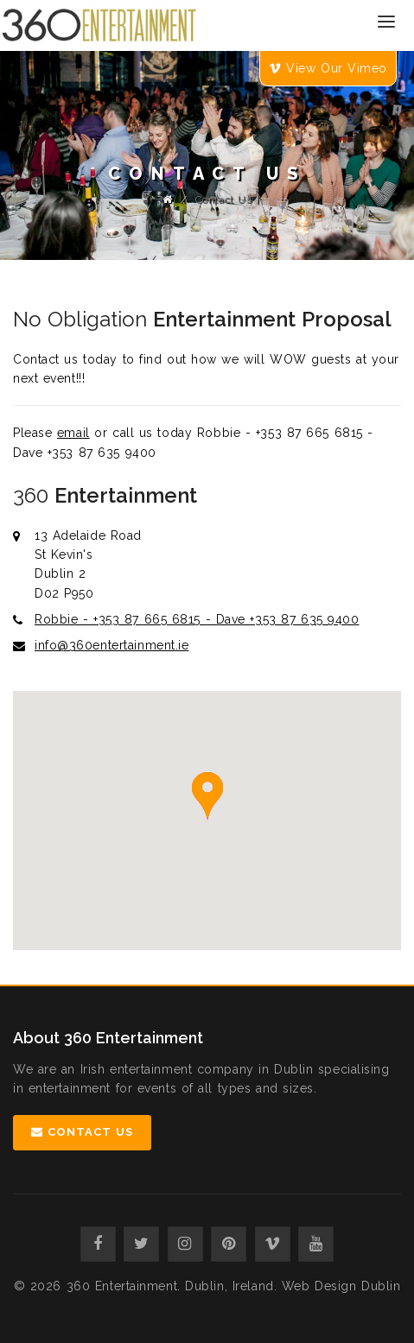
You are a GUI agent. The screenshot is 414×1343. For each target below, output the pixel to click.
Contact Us (82, 1131)
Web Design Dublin (341, 1286)
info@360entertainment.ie (111, 645)
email (73, 433)
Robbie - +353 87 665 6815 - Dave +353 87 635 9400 (197, 619)
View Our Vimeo (328, 68)
